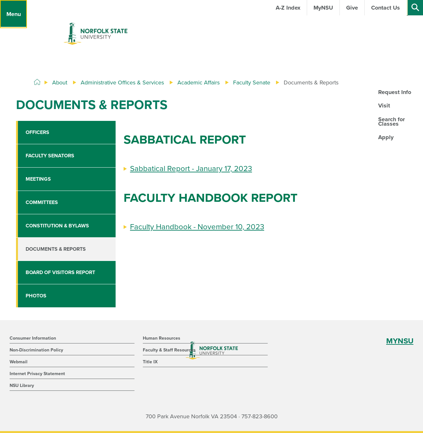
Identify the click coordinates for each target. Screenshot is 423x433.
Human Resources (161, 338)
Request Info (394, 92)
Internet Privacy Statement (37, 373)
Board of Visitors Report (60, 272)
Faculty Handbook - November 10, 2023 (197, 227)
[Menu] (13, 14)
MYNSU (399, 341)
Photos (36, 296)
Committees (42, 202)
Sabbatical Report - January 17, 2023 (191, 168)
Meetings (38, 179)
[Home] (37, 82)
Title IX (150, 362)
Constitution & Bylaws (57, 226)
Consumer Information (33, 338)
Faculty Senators (50, 156)
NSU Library (22, 385)
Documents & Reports (56, 249)
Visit (384, 105)
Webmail (19, 362)
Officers (37, 132)
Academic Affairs (198, 82)
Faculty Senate (251, 82)
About (59, 82)
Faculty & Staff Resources (169, 350)
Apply (386, 137)
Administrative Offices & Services (122, 82)
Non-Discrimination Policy (36, 350)
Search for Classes (391, 121)
